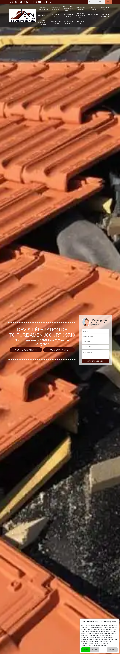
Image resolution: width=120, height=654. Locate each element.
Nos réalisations (26, 350)
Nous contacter (59, 350)
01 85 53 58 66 (18, 2)
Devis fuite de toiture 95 (80, 8)
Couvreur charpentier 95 (43, 8)
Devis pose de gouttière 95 (55, 8)
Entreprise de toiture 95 (93, 8)
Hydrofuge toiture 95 (55, 15)
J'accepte (85, 649)
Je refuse (95, 649)
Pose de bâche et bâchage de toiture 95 (68, 8)
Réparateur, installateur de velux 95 (80, 15)
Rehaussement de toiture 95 (105, 15)
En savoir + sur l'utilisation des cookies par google (99, 639)
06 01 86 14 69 (41, 2)
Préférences (112, 649)
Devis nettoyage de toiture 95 (56, 22)
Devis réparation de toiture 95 (68, 22)
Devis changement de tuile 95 (43, 22)
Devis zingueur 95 (80, 22)
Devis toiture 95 (43, 15)
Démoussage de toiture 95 (68, 15)
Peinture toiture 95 (93, 15)
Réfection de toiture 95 (105, 8)
